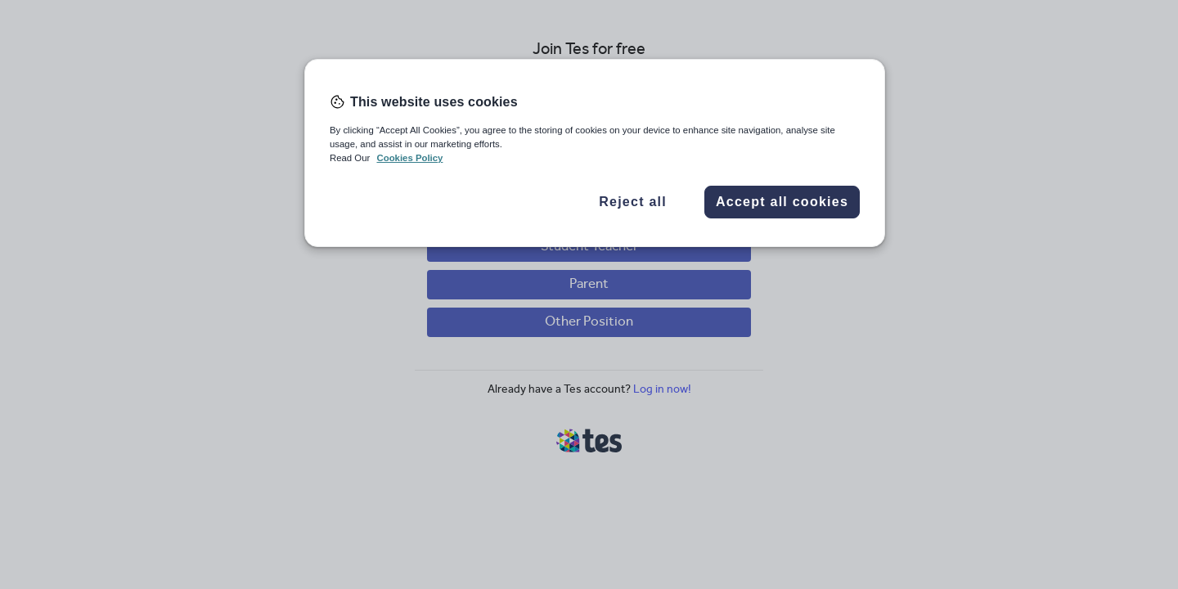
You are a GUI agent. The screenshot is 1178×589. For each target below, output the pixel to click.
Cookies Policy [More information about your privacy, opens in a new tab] (409, 158)
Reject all (633, 202)
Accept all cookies (782, 202)
